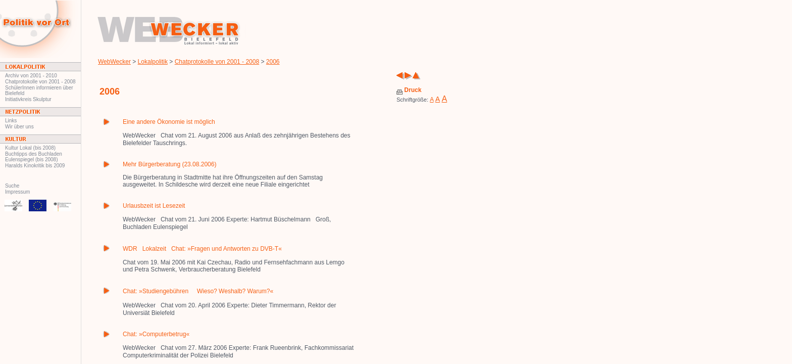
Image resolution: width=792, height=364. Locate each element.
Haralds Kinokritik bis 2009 (35, 165)
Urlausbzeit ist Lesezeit (154, 205)
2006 (273, 61)
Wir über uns (19, 126)
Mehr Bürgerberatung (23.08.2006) (169, 164)
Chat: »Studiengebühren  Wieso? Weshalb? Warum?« (198, 291)
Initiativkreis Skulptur (28, 99)
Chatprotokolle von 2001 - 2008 (40, 81)
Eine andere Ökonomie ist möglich (169, 121)
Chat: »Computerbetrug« (156, 334)
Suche (12, 186)
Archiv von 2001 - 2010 (31, 75)
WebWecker (114, 61)
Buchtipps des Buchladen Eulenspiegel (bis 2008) (33, 156)
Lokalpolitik (153, 61)
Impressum (17, 192)
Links (11, 120)
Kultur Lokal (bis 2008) (30, 148)
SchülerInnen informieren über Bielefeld (39, 90)
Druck (409, 90)
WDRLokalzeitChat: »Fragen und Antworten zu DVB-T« (202, 248)
